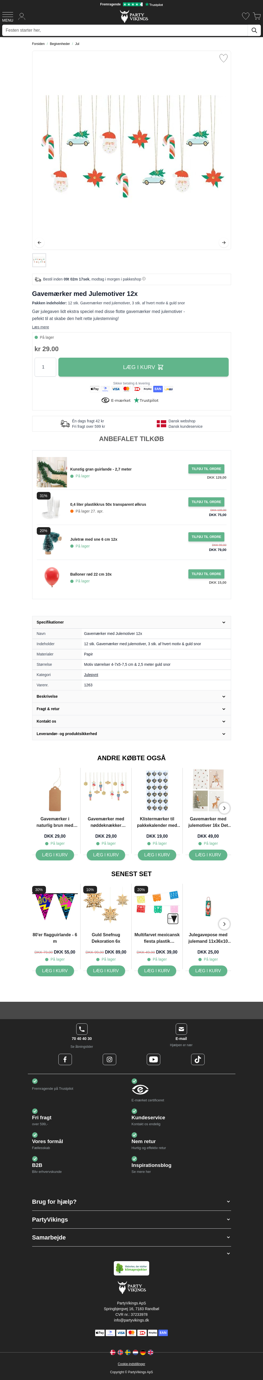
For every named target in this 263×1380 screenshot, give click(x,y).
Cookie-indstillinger (131, 1364)
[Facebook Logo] (65, 1059)
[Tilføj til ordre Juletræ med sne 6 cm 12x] (206, 537)
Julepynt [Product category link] (91, 675)
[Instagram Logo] (109, 1059)
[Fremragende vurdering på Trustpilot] (131, 4)
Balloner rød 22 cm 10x (91, 574)
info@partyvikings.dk (131, 1320)
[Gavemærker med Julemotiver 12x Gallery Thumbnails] (39, 260)
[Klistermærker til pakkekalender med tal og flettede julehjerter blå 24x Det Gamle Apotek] (157, 855)
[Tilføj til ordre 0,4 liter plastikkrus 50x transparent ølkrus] (206, 502)
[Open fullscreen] (131, 150)
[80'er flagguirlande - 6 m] (55, 970)
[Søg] (254, 30)
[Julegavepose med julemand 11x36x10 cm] (208, 970)
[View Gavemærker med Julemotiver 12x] (39, 260)
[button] (131, 1202)
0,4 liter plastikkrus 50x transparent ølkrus (108, 504)
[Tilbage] (39, 242)
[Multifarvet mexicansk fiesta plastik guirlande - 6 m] (157, 970)
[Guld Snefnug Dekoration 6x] (106, 970)
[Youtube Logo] (153, 1059)
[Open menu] (7, 16)
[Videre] (224, 242)
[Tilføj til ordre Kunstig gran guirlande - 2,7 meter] (206, 469)
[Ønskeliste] (245, 16)
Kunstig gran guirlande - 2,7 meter (101, 469)
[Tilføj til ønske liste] (223, 58)
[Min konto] (21, 16)
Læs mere (40, 327)
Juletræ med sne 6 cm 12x (93, 539)
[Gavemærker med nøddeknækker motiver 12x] (106, 855)
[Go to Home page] (133, 16)
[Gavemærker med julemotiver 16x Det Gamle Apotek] (208, 855)
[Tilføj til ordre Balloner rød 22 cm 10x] (206, 574)
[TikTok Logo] (198, 1059)
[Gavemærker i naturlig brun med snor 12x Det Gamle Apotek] (55, 855)
